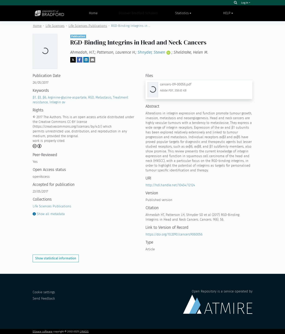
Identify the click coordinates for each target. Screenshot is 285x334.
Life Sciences (55, 26)
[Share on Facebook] (79, 60)
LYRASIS (84, 331)
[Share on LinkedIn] (86, 60)
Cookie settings (44, 292)
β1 (35, 97)
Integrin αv (57, 102)
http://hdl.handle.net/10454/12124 (170, 185)
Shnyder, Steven (151, 52)
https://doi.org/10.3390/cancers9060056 (173, 234)
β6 (45, 97)
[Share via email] (92, 60)
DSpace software (42, 331)
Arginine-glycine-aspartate (68, 97)
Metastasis (104, 97)
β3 (40, 97)
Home (93, 13)
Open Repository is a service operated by (217, 301)
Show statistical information (55, 258)
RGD (92, 97)
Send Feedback (44, 298)
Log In (244, 2)
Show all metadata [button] (49, 214)
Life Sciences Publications (87, 26)
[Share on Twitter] (73, 60)
